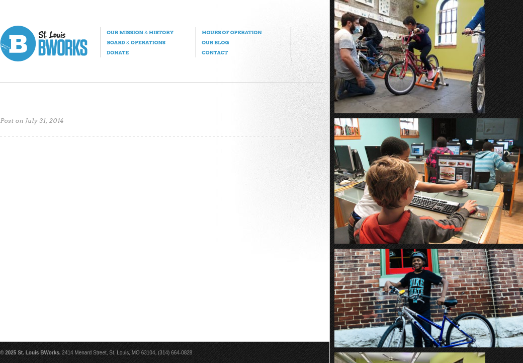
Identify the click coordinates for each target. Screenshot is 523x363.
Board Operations (136, 42)
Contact (215, 52)
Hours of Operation (232, 32)
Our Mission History (140, 32)
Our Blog (215, 42)
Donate (118, 52)
